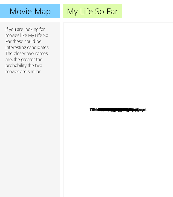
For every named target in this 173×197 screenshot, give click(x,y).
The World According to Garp (144, 61)
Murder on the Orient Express (92, 107)
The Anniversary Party (132, 144)
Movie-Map (30, 11)
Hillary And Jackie (110, 156)
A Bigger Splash (112, 122)
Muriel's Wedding (147, 122)
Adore (94, 123)
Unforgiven (105, 166)
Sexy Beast (96, 34)
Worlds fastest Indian (101, 51)
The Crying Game (118, 136)
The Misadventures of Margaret (94, 102)
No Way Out (146, 136)
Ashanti (133, 158)
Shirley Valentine (113, 117)
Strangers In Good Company (114, 91)
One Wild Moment (103, 96)
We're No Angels (108, 131)
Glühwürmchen (137, 87)
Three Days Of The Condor (131, 100)
